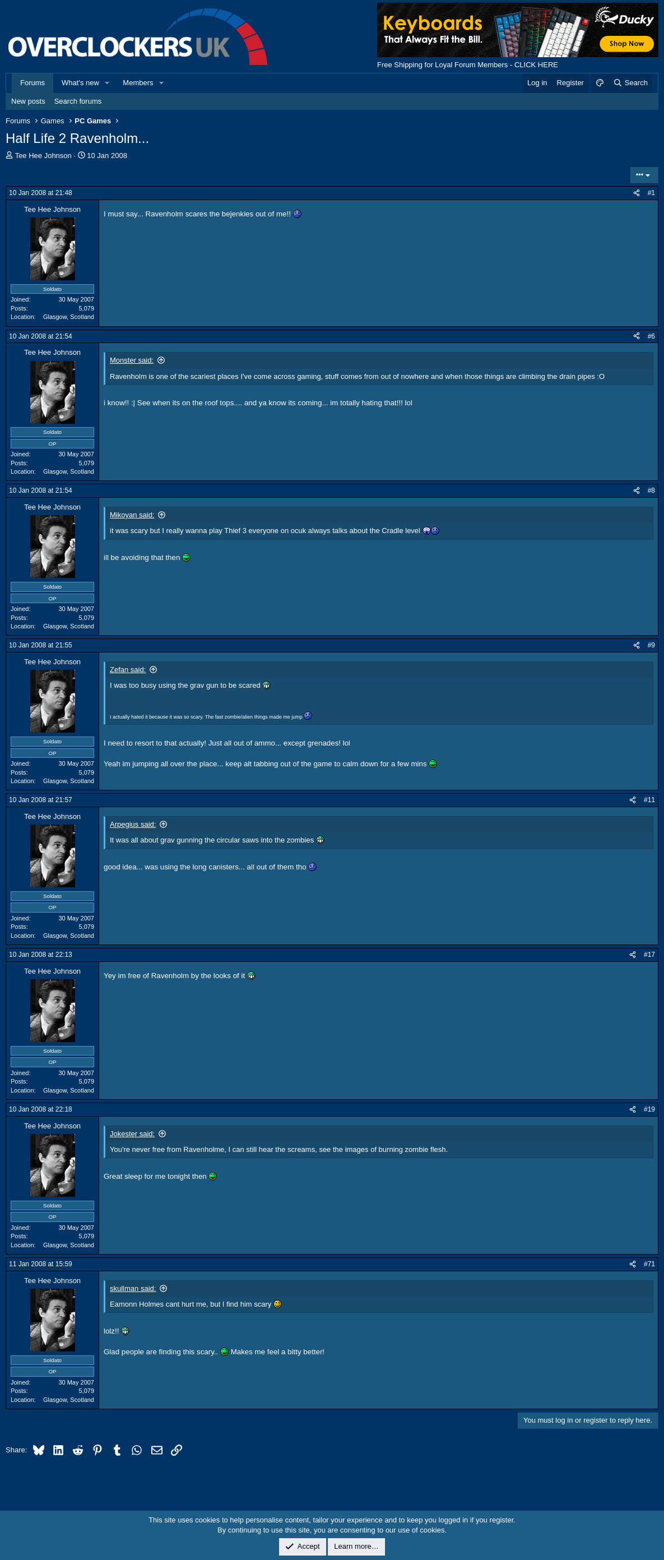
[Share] (636, 193)
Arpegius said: (133, 824)
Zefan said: (128, 669)
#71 (649, 1264)
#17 (649, 955)
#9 (651, 645)
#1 (651, 193)
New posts (28, 101)
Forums (32, 82)
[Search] (630, 82)
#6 (651, 336)
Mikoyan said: (132, 515)
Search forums (78, 101)
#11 (649, 800)
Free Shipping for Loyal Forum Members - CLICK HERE (467, 65)
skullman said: (133, 1288)
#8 (651, 490)
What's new (80, 82)
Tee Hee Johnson (43, 155)
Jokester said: (132, 1134)
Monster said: (132, 360)
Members (138, 82)
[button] (107, 82)
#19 (649, 1109)
